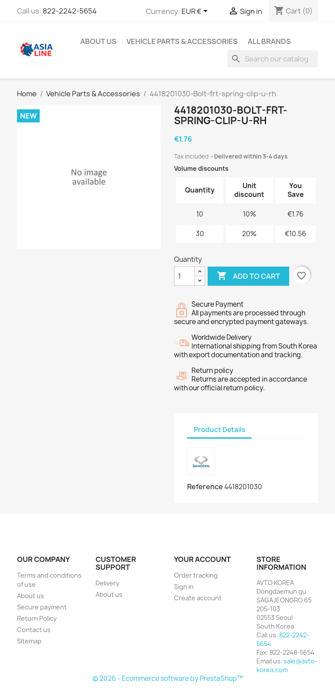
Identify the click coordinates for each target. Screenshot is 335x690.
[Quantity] (184, 276)
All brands (269, 41)
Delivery (108, 583)
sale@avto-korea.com (286, 665)
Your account (202, 559)
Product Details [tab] (219, 429)
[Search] (272, 59)
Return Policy (37, 618)
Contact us (34, 630)
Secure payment (42, 607)
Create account (198, 598)
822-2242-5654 (70, 11)
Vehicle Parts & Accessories (182, 41)
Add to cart (248, 276)
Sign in (184, 586)
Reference (205, 486)
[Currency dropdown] (196, 12)
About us (98, 41)
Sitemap (29, 641)
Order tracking (196, 575)
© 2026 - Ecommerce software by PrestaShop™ (167, 678)
